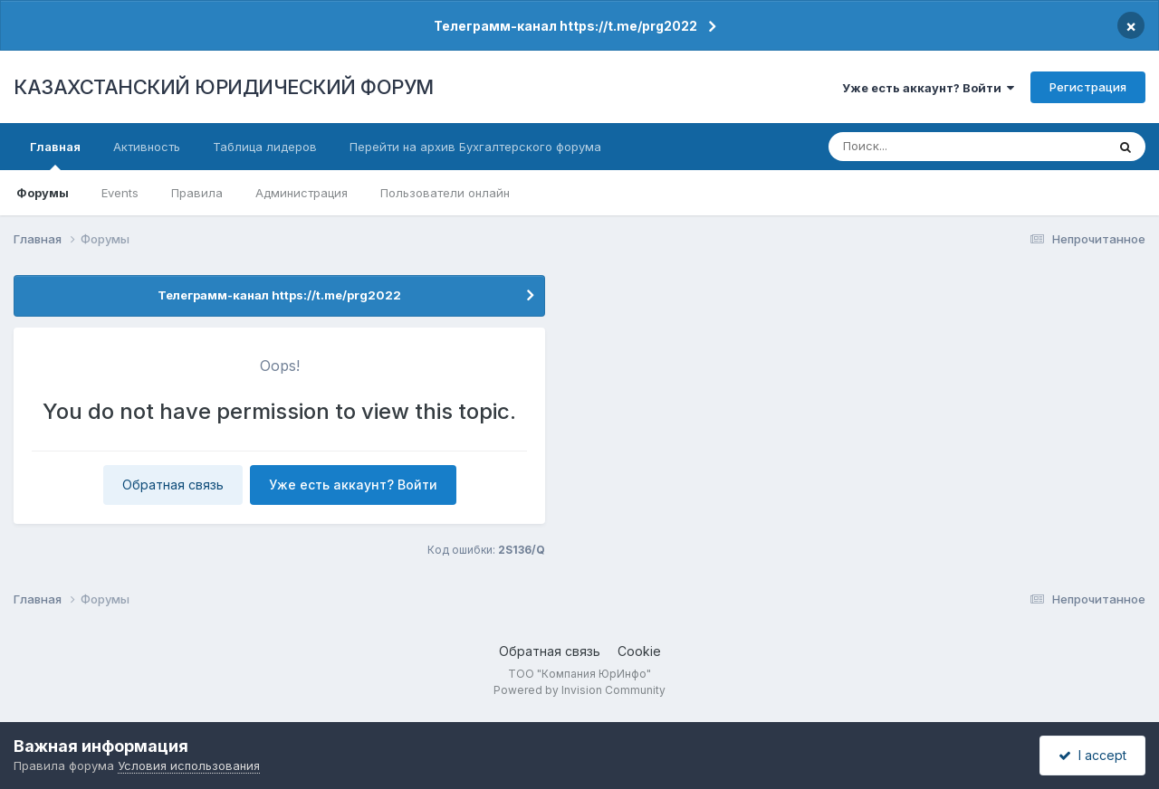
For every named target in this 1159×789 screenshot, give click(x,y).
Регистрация (1087, 87)
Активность (146, 146)
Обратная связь (173, 484)
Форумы (42, 192)
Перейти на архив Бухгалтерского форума (475, 146)
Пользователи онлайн (445, 192)
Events (120, 192)
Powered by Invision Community (579, 690)
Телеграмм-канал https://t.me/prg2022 (565, 25)
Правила (197, 192)
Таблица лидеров (265, 146)
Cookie (639, 651)
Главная (55, 154)
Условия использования (189, 765)
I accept (1092, 755)
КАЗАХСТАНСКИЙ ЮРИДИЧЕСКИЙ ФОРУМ (224, 87)
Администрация (301, 192)
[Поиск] (934, 146)
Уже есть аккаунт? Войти (928, 88)
